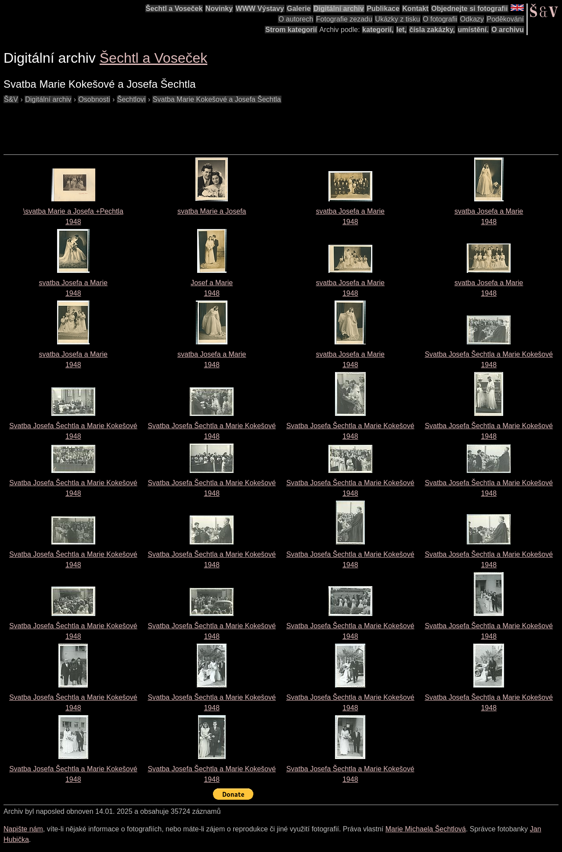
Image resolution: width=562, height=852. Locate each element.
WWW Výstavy (260, 8)
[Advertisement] (163, 124)
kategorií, (377, 29)
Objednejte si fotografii (469, 8)
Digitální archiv (338, 8)
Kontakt (415, 8)
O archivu (507, 29)
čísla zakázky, (432, 29)
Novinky (219, 8)
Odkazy (472, 19)
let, (401, 29)
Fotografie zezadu (344, 19)
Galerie (298, 8)
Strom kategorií (291, 29)
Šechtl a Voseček (174, 8)
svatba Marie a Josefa (211, 211)
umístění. (473, 29)
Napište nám (23, 829)
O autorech (295, 19)
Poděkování (505, 19)
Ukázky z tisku (397, 19)
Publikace (383, 8)
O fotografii (440, 19)
